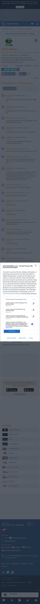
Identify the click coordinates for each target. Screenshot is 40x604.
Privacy (31, 338)
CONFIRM (11, 331)
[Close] (36, 266)
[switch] (32, 303)
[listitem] (20, 299)
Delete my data (11, 338)
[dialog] (20, 302)
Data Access (22, 338)
